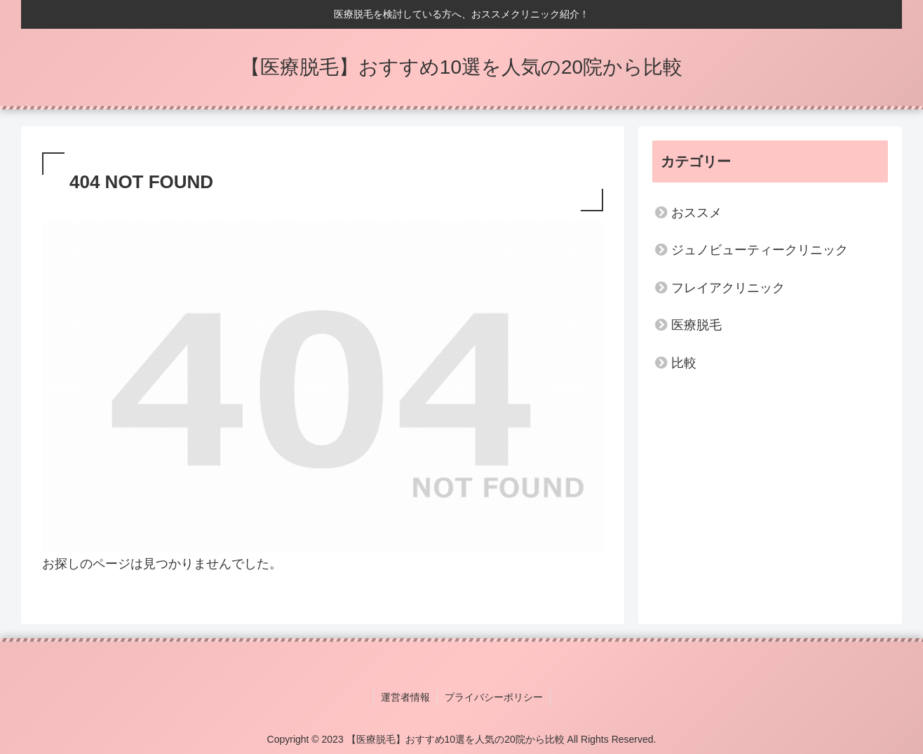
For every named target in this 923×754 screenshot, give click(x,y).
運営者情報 (405, 697)
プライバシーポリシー (494, 697)
